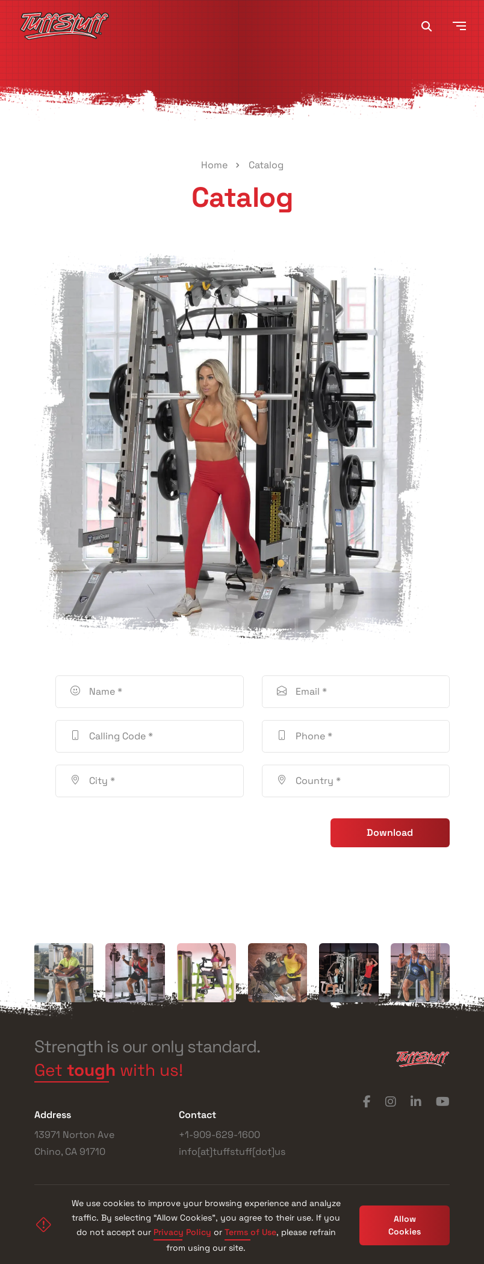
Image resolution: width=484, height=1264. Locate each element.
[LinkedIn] (416, 1102)
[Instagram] (390, 1102)
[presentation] (146, 832)
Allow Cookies (404, 1225)
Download (390, 832)
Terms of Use (250, 1233)
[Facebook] (367, 1102)
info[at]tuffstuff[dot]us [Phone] (232, 1151)
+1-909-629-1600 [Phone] (219, 1134)
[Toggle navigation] (459, 26)
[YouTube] (443, 1102)
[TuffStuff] (64, 26)
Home (214, 165)
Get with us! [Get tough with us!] (108, 1072)
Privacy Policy (182, 1233)
